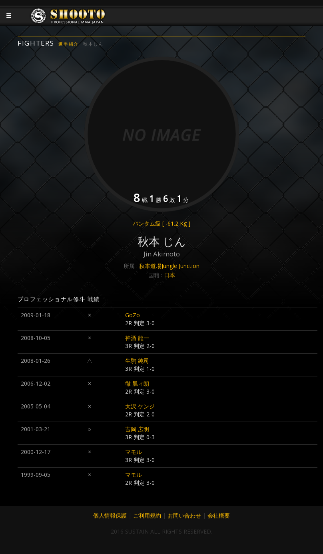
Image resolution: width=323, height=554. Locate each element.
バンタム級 (161, 223)
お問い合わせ (184, 515)
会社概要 (218, 515)
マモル (133, 452)
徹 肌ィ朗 (137, 383)
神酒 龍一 (137, 338)
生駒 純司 (137, 360)
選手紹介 (68, 44)
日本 (169, 275)
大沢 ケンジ (140, 406)
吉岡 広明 (137, 429)
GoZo (132, 315)
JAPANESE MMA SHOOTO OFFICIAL (68, 22)
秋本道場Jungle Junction (169, 266)
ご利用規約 (147, 515)
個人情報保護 (110, 515)
